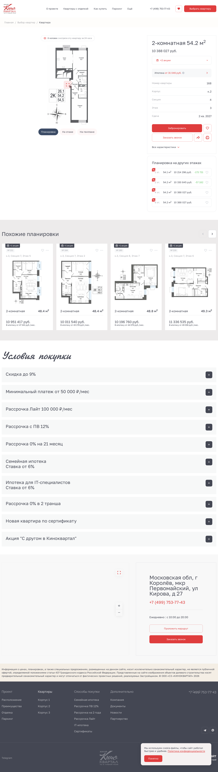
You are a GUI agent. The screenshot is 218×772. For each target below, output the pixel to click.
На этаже (67, 131)
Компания (117, 699)
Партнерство (119, 718)
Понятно (153, 758)
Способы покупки (87, 691)
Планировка (48, 131)
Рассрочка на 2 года (87, 712)
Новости (116, 712)
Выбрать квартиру (200, 8)
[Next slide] (212, 234)
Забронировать (177, 128)
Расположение (11, 699)
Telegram (7, 757)
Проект (7, 691)
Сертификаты (83, 731)
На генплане (87, 131)
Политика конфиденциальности (186, 751)
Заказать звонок (172, 137)
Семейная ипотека (86, 699)
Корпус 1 (44, 699)
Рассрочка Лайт (84, 718)
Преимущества (12, 706)
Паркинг (7, 718)
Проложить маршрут (176, 628)
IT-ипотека (81, 725)
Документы (118, 706)
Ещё (129, 8)
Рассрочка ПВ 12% (86, 706)
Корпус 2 (44, 706)
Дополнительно (121, 691)
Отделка (7, 712)
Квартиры (45, 691)
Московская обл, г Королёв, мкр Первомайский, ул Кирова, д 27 (173, 585)
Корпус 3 (44, 712)
